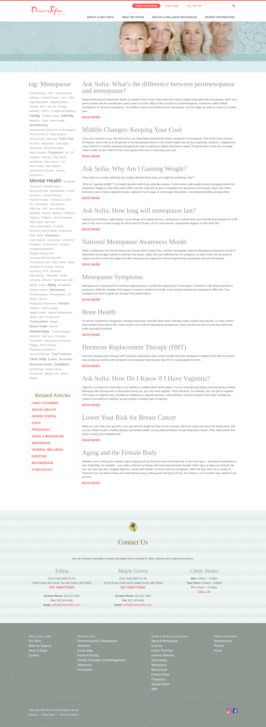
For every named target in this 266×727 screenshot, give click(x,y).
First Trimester (48, 345)
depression (36, 174)
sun (62, 161)
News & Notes (38, 650)
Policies (219, 645)
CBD (71, 97)
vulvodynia (62, 143)
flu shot (34, 143)
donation (64, 244)
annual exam (37, 138)
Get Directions (61, 587)
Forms (218, 650)
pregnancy (52, 235)
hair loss (50, 221)
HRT (45, 208)
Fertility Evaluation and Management (101, 660)
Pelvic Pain (66, 138)
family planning (52, 195)
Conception (36, 340)
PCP (45, 271)
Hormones (66, 359)
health (63, 275)
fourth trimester (39, 199)
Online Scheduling (146, 5)
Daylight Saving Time (42, 253)
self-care (35, 208)
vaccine (51, 106)
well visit (52, 138)
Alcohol (53, 326)
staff (36, 423)
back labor (36, 221)
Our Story (35, 640)
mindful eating (52, 186)
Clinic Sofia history (40, 226)
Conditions (61, 364)
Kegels (33, 378)
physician (55, 271)
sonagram (69, 181)
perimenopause (39, 294)
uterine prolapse (63, 217)
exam (42, 285)
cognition (35, 157)
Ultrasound (84, 665)
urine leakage (49, 308)
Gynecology (42, 469)
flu (31, 204)
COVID (67, 199)
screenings (53, 240)
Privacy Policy (48, 714)
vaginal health (38, 312)
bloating (34, 110)
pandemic (35, 244)
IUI (67, 152)
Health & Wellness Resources (174, 17)
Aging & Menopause (48, 436)
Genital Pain (37, 369)
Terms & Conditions (69, 714)
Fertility (35, 116)
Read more (91, 117)
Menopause (57, 289)
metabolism (64, 285)
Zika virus (47, 336)
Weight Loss (52, 373)
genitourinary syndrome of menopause (52, 129)
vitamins (34, 308)
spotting (57, 213)
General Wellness (47, 449)
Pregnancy (41, 429)
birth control (37, 166)
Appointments (223, 640)
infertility (67, 116)
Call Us (204, 591)
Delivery (46, 280)
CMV (51, 93)
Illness (64, 373)
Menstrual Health (41, 364)
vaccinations (57, 204)
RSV (42, 106)
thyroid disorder (60, 331)
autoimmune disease (42, 170)
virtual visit (59, 280)
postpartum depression (43, 303)
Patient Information (219, 17)
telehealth (52, 275)
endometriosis (38, 93)
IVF (72, 152)
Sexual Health (44, 409)
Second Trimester (40, 354)
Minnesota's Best (54, 147)
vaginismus (47, 143)
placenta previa (39, 134)
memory (47, 157)
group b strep (63, 93)
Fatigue (34, 345)
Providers (60, 336)
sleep (33, 298)
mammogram (53, 166)
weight (54, 321)
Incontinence (52, 317)
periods (46, 213)
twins (45, 120)
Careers (34, 655)
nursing (59, 266)
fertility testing (50, 115)
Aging (51, 285)
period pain (65, 230)
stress (33, 317)
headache (69, 213)
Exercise (39, 456)
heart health (57, 120)
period (70, 190)
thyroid (34, 106)
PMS (32, 235)
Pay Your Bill (194, 5)
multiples (35, 120)
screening (35, 271)
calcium (42, 298)
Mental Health (46, 180)
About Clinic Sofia (100, 17)
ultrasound (36, 186)
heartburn (35, 195)
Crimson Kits (50, 244)
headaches (36, 161)
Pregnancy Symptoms (42, 349)
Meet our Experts (40, 645)
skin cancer (52, 161)
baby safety (59, 262)
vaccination (41, 204)
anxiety (62, 106)
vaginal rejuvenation (60, 312)
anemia (60, 170)
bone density (57, 208)
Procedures (36, 373)
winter (33, 285)
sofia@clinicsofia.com (66, 604)
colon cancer (37, 240)
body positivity (38, 152)
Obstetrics (84, 645)
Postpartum (55, 152)
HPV (64, 97)
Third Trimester (62, 354)
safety (71, 262)
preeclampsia (57, 294)
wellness (35, 336)
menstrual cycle (39, 190)
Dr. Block (58, 226)
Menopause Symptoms (58, 340)
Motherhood (42, 463)
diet (41, 317)
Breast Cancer (53, 369)
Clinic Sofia (38, 359)
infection (34, 97)
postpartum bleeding (63, 110)
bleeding (35, 213)
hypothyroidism (59, 102)
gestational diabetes (42, 248)
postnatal (55, 199)
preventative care (40, 262)
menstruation (57, 190)
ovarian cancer (39, 289)
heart (40, 235)
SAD (70, 280)
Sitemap (33, 714)
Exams (52, 359)
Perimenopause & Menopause (97, 640)
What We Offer (133, 17)
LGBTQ (45, 110)
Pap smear (60, 157)
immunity (35, 280)
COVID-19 (68, 240)
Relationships (40, 331)
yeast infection (58, 134)
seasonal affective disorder (45, 257)
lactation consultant (41, 266)
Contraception (39, 321)
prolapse (46, 217)
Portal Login (172, 5)
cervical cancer (50, 97)
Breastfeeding (39, 125)
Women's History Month (43, 230)
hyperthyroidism (39, 102)
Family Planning (45, 403)
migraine (35, 217)
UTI (69, 294)
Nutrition (63, 303)
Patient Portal (44, 416)
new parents (37, 275)
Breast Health (38, 326)
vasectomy (36, 147)
